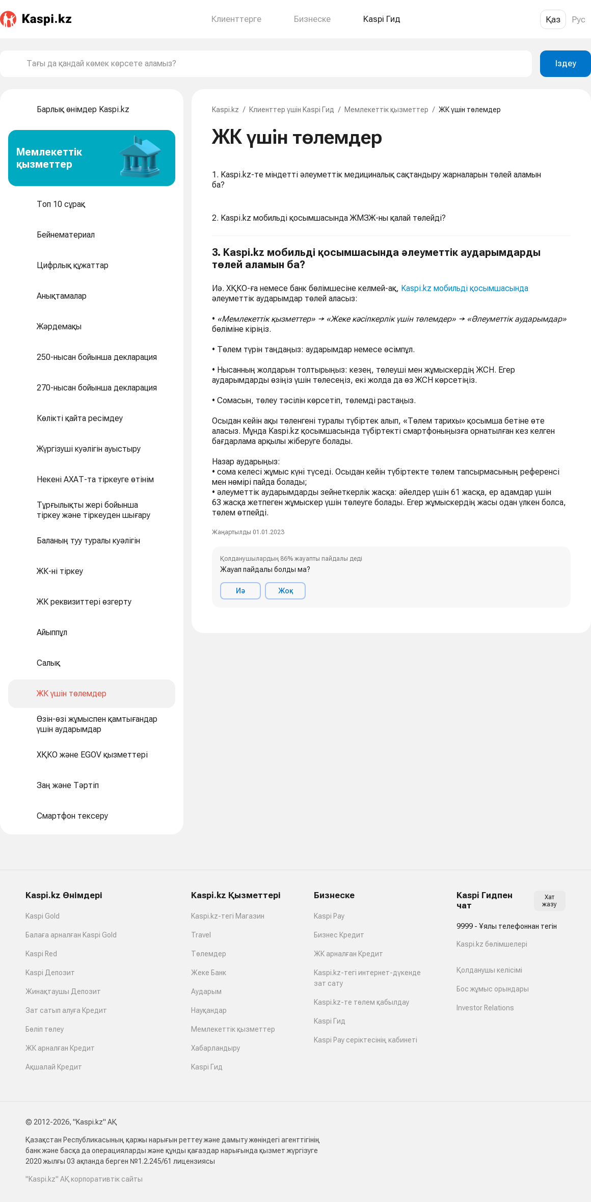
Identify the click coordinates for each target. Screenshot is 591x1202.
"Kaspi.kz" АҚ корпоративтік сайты (84, 1179)
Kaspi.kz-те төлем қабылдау (361, 1002)
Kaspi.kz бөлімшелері (491, 944)
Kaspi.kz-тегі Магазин (227, 916)
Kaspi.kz (225, 110)
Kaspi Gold (42, 916)
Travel (201, 935)
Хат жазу (549, 901)
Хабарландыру (215, 1048)
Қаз (553, 19)
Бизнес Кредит (339, 935)
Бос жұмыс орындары (492, 989)
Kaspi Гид (207, 1067)
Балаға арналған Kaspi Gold (71, 935)
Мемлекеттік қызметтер (386, 110)
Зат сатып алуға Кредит (66, 1010)
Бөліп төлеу (44, 1029)
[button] (391, 427)
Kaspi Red (41, 954)
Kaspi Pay (329, 916)
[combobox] (275, 64)
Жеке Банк (208, 973)
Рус (578, 19)
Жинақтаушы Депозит (63, 991)
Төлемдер (208, 954)
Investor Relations (485, 1008)
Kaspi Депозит (50, 973)
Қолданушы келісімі (489, 970)
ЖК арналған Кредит (60, 1048)
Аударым (206, 991)
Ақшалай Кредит (53, 1067)
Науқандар (209, 1010)
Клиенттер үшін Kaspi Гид (291, 110)
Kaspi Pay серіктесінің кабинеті (365, 1040)
